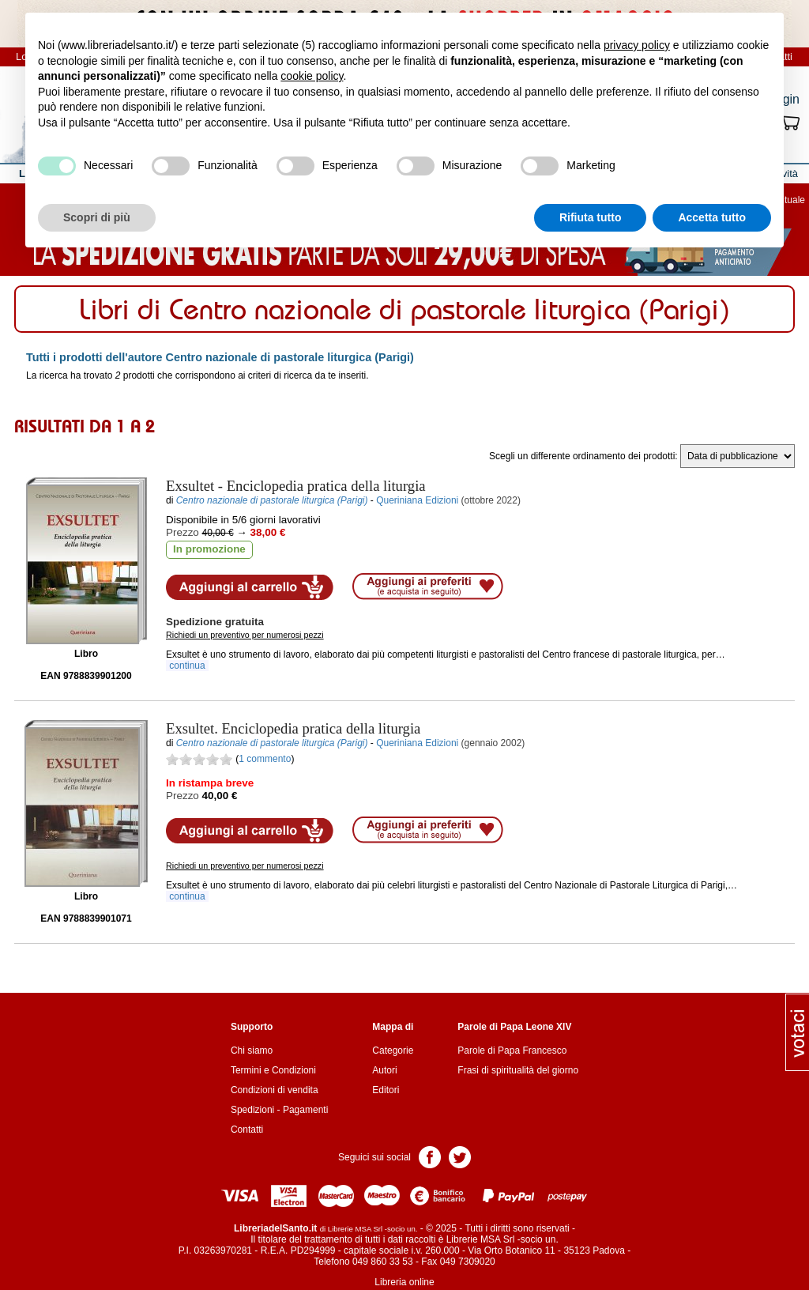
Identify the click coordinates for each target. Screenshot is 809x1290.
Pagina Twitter (460, 1156)
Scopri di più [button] (96, 217)
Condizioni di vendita (274, 1090)
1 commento (265, 758)
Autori (384, 1070)
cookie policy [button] (311, 76)
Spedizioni (252, 1109)
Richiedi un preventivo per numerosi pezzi (245, 634)
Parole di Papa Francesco (511, 1050)
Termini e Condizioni (273, 1070)
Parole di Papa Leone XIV (514, 1026)
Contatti (247, 1129)
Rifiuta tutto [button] (590, 217)
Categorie (392, 1050)
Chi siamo (252, 1050)
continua (187, 665)
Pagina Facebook (430, 1156)
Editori (385, 1090)
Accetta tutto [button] (712, 217)
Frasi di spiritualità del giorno (517, 1070)
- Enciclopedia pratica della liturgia (296, 485)
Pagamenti (305, 1109)
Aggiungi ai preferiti (427, 586)
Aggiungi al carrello (249, 587)
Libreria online (404, 1282)
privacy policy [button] (637, 45)
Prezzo (182, 532)
